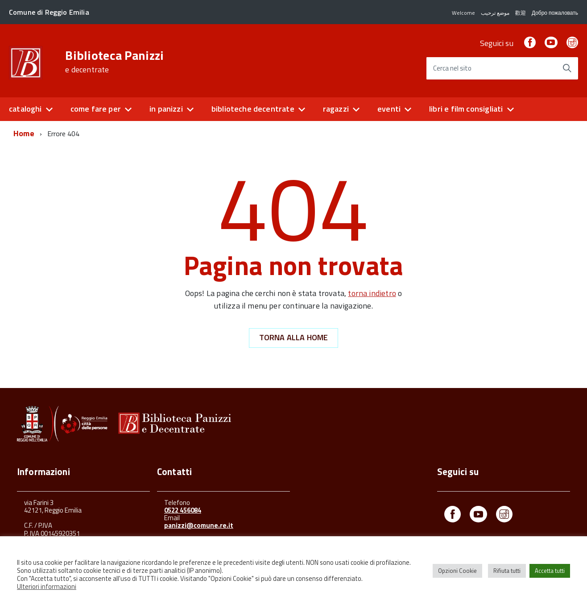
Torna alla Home (293, 337)
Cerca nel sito (452, 68)
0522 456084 (182, 510)
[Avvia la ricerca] (567, 68)
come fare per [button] (95, 109)
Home (23, 133)
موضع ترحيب (495, 12)
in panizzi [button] (166, 109)
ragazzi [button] (336, 109)
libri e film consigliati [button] (466, 109)
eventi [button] (389, 109)
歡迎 (520, 12)
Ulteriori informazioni (46, 586)
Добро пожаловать (555, 12)
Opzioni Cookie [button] (457, 570)
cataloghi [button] (25, 109)
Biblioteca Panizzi (114, 61)
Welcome (463, 12)
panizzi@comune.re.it (198, 525)
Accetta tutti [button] (550, 570)
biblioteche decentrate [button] (252, 109)
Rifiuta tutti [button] (507, 570)
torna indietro (372, 293)
